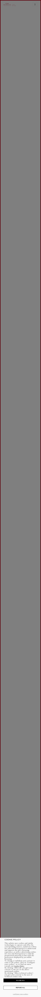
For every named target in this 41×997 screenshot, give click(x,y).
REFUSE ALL (20, 987)
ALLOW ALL (20, 980)
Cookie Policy (19, 966)
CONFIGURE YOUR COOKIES (20, 994)
